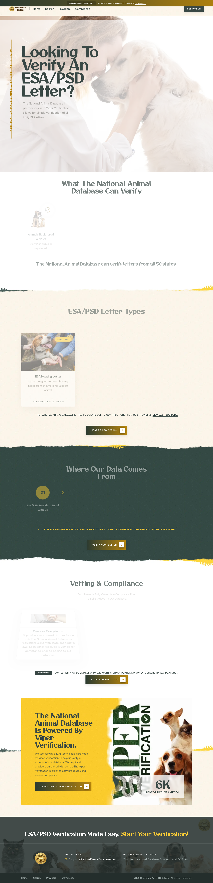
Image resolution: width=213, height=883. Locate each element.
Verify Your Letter (108, 544)
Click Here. (140, 3)
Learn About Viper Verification (65, 786)
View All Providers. (165, 414)
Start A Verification (108, 679)
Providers (64, 13)
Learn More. (167, 529)
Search (49, 13)
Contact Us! (194, 13)
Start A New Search (108, 430)
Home (37, 13)
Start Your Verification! (154, 834)
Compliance (82, 13)
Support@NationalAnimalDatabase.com (92, 859)
